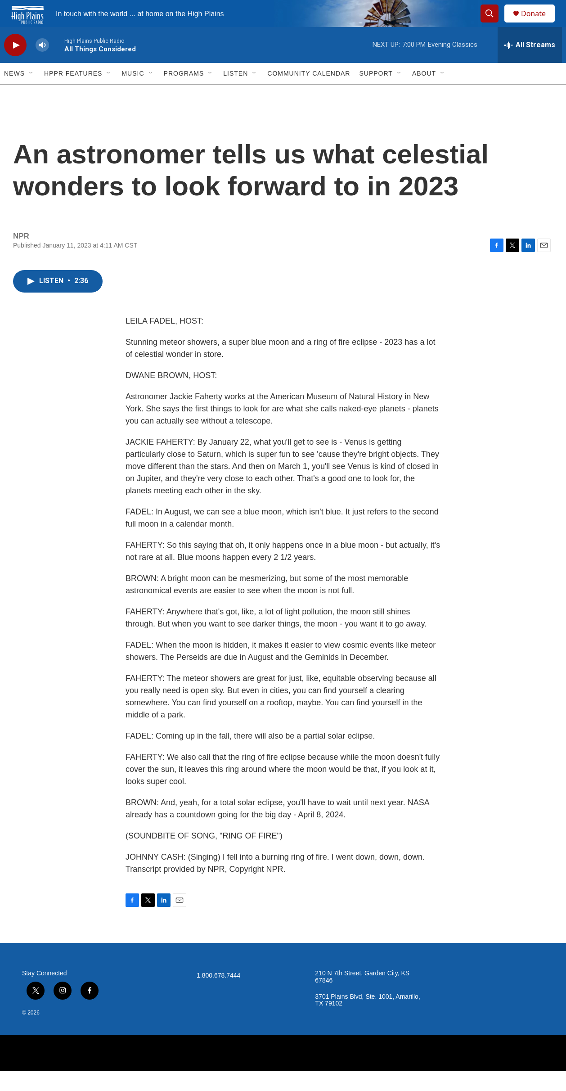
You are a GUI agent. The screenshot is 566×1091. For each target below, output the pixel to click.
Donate (539, 23)
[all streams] (530, 65)
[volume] (42, 65)
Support (375, 93)
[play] (15, 65)
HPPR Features (73, 93)
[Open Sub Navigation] (31, 93)
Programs (184, 93)
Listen (235, 93)
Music (132, 93)
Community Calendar (308, 93)
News (14, 93)
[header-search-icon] (494, 24)
